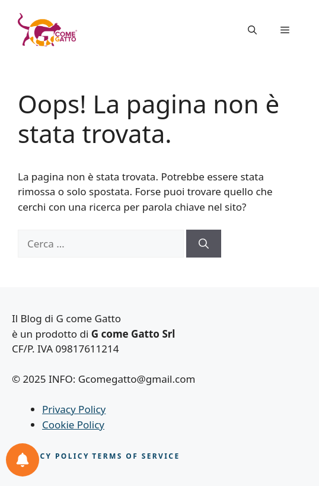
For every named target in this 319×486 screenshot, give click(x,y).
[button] (252, 29)
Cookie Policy (73, 424)
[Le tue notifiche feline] (22, 460)
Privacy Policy (74, 409)
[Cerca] (203, 244)
